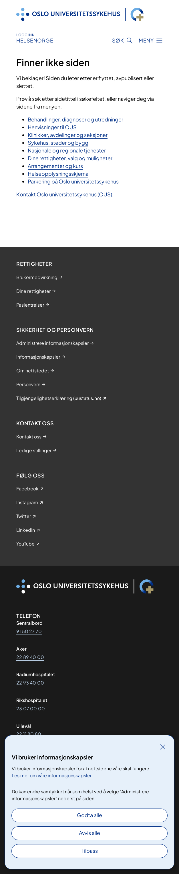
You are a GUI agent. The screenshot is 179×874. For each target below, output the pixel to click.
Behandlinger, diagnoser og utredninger (75, 119)
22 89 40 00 (30, 657)
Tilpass (89, 850)
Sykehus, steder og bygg (58, 142)
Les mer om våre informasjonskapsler (52, 775)
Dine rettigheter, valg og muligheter (70, 158)
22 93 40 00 (30, 683)
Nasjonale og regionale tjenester (67, 150)
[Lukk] (162, 746)
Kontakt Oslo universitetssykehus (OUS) (64, 194)
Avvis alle (89, 832)
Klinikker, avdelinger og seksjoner (68, 135)
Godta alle (89, 815)
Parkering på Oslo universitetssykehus (73, 181)
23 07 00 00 (30, 708)
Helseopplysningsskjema (58, 173)
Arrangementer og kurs (55, 166)
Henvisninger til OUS (52, 127)
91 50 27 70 (29, 631)
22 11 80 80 (28, 734)
